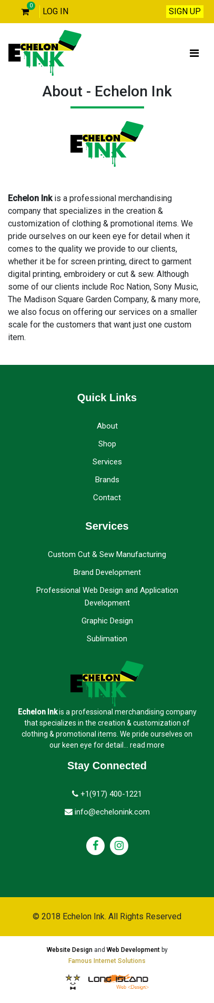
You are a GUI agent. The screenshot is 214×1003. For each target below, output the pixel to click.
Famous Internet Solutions (107, 961)
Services (107, 461)
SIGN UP (185, 11)
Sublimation (107, 638)
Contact (107, 497)
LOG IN (55, 11)
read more (147, 745)
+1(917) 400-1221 (107, 794)
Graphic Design (107, 620)
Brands (107, 479)
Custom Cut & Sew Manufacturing (107, 554)
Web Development (133, 950)
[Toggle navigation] (194, 53)
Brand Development (107, 572)
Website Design (70, 950)
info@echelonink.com (107, 812)
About (107, 426)
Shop (107, 444)
